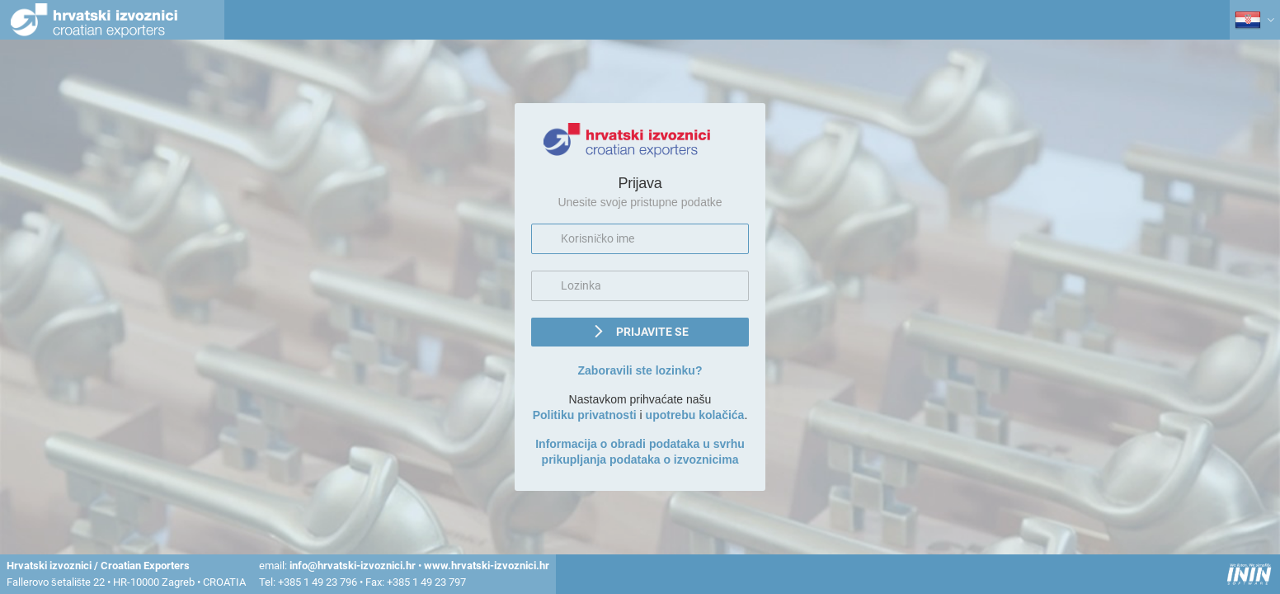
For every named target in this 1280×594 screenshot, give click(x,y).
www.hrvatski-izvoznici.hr (486, 565)
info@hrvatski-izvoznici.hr (352, 565)
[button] (640, 332)
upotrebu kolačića (695, 415)
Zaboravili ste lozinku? (640, 370)
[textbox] (640, 238)
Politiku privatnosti (585, 415)
